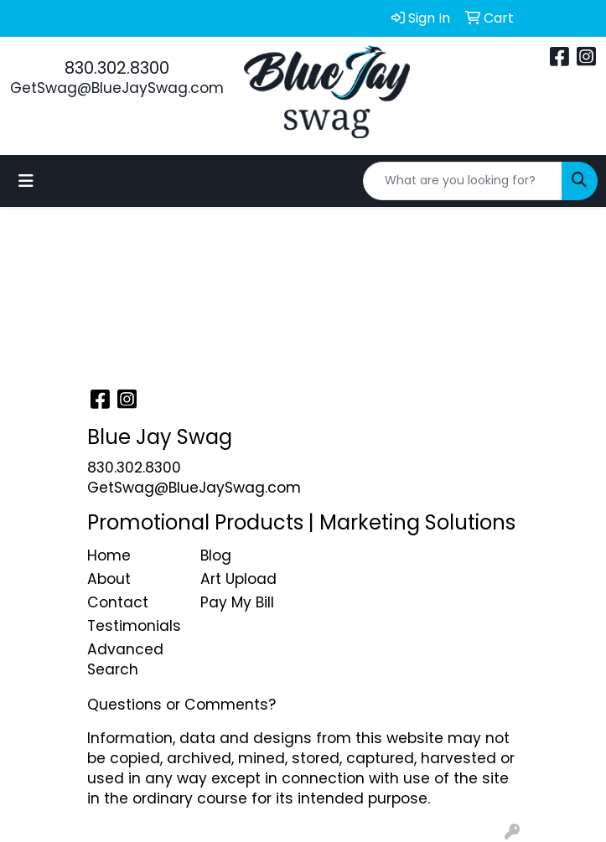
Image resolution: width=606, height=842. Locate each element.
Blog (215, 555)
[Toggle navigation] (26, 181)
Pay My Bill (237, 602)
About (109, 579)
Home (109, 555)
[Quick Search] (462, 181)
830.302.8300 (117, 68)
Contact (117, 602)
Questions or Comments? (181, 705)
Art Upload (238, 579)
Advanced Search (125, 659)
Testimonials (133, 626)
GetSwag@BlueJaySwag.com (117, 88)
